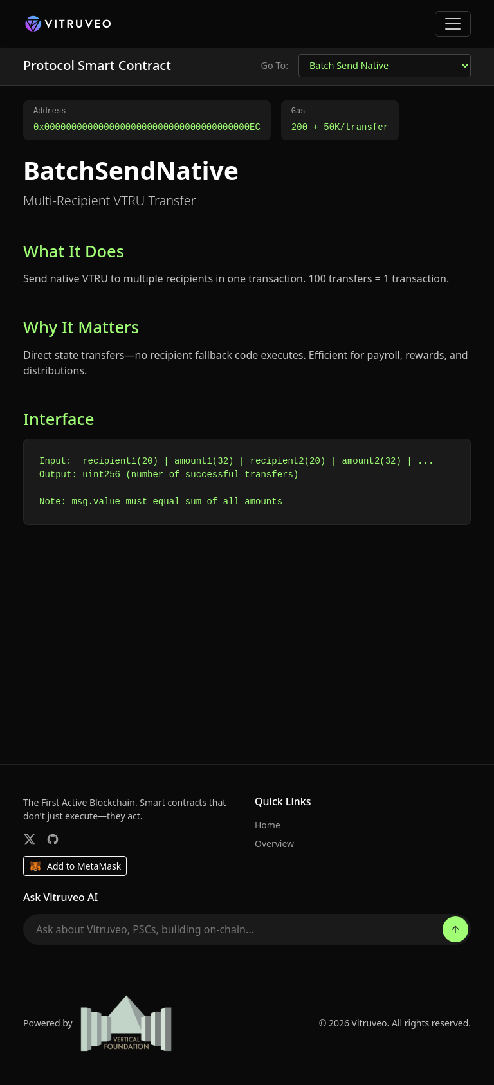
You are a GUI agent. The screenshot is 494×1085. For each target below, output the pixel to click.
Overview (274, 843)
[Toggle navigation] (453, 24)
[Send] (455, 929)
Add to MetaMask (75, 866)
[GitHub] (52, 839)
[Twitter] (29, 839)
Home (267, 825)
